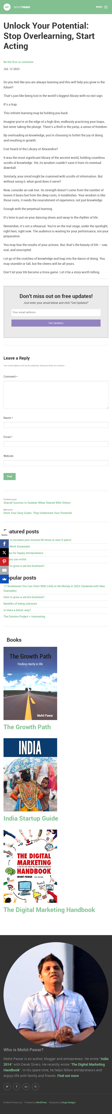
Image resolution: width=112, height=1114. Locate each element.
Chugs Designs (68, 1102)
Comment (11, 376)
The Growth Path (27, 727)
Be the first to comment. (19, 62)
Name (8, 418)
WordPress (41, 1102)
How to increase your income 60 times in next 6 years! (37, 540)
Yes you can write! (15, 559)
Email (8, 437)
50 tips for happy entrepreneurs (23, 553)
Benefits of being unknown (20, 603)
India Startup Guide (31, 818)
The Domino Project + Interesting (24, 616)
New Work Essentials (17, 546)
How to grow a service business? (24, 566)
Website (8, 456)
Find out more (68, 1076)
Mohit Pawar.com (17, 7)
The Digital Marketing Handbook (49, 910)
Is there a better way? (17, 610)
